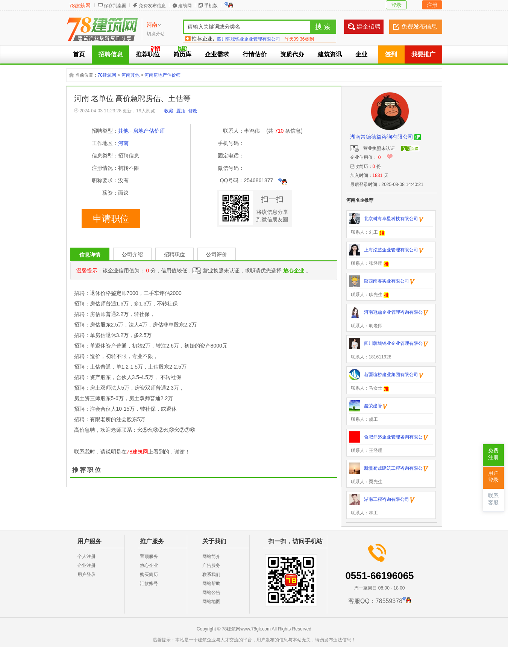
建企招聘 (368, 26)
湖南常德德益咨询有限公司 (381, 137)
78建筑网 (80, 6)
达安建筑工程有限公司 (239, 38)
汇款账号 (149, 583)
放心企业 (149, 565)
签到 (391, 54)
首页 (79, 54)
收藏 (168, 110)
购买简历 (149, 574)
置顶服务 (149, 556)
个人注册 (86, 556)
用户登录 (86, 574)
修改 (192, 110)
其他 (123, 131)
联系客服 (493, 499)
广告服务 (211, 565)
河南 (123, 143)
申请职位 (111, 219)
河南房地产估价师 (162, 75)
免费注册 (493, 454)
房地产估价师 (149, 131)
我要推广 (423, 54)
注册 (432, 5)
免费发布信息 (152, 5)
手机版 (211, 5)
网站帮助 (211, 583)
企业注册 (86, 565)
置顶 (180, 110)
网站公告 (211, 592)
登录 (396, 5)
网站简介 (211, 556)
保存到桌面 (115, 5)
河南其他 (130, 75)
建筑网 (185, 5)
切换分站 (156, 33)
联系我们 (211, 574)
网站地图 (211, 601)
